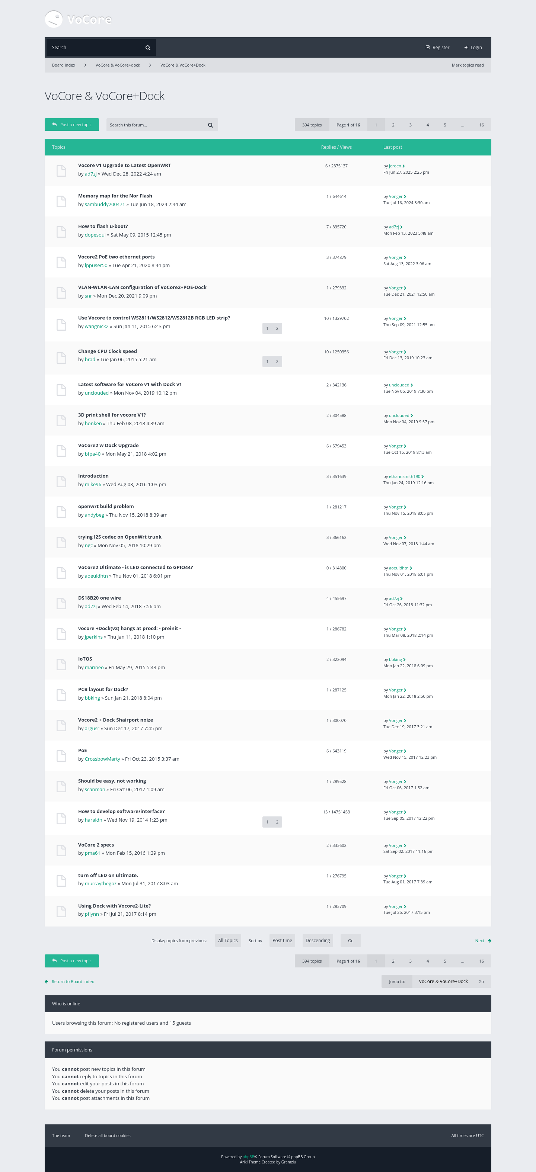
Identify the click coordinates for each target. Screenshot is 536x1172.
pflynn (92, 914)
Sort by (291, 940)
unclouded (97, 392)
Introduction (93, 475)
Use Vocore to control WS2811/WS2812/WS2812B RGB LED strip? (154, 317)
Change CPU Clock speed (107, 351)
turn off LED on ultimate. (108, 875)
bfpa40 (92, 453)
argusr (92, 728)
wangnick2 (97, 326)
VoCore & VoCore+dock (118, 65)
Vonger (396, 196)
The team (61, 1135)
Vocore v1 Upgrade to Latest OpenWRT (124, 165)
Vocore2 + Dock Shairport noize (115, 719)
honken (93, 423)
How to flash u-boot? (103, 226)
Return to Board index (73, 981)
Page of (348, 125)
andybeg (94, 514)
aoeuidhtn (96, 575)
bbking (395, 659)
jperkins (94, 636)
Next (479, 940)
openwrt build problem (106, 506)
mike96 (93, 484)
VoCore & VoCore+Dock (182, 65)
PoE (82, 750)
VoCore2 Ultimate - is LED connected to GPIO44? (135, 567)
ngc (89, 545)
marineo (94, 667)
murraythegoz (101, 883)
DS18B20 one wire (99, 597)
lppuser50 (96, 265)
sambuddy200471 (105, 204)
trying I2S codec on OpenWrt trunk (120, 536)
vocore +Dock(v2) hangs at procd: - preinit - (129, 628)
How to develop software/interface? (121, 811)
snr (88, 295)
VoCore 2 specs (96, 844)
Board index (63, 65)
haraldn (93, 819)
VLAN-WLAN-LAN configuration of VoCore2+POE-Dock (142, 287)
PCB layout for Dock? (103, 689)
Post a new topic (72, 124)
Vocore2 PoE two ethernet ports (116, 256)
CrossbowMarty (102, 758)
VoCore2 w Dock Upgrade (108, 445)
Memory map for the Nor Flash (115, 195)
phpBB (248, 1156)
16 (481, 125)
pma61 (92, 853)
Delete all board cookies (108, 1135)
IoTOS (85, 658)
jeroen (395, 165)
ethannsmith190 (404, 476)
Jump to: (397, 981)
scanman (95, 789)
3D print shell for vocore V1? (112, 414)
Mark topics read (468, 65)
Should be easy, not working (112, 780)
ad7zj (91, 173)
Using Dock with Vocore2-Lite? (114, 905)
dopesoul (95, 234)
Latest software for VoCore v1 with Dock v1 (130, 384)
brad (90, 359)
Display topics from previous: (196, 940)
